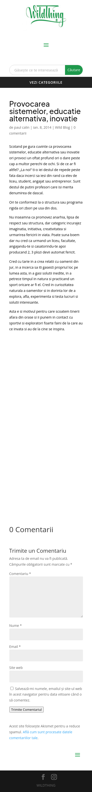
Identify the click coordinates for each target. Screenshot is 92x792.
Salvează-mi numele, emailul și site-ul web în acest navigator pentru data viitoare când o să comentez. (45, 694)
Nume (15, 625)
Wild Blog (62, 127)
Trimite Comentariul (26, 709)
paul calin (21, 127)
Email (15, 646)
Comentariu (20, 573)
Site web (16, 667)
